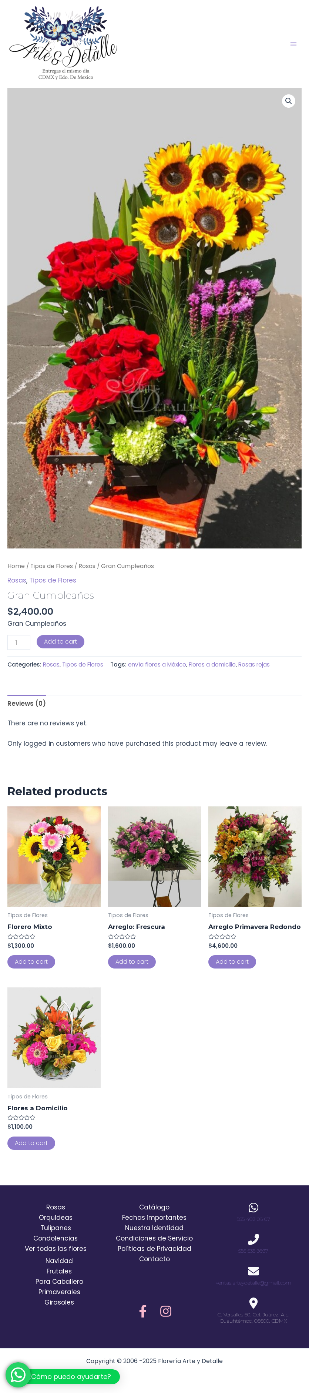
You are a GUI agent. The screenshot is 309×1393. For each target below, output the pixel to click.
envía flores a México (157, 664)
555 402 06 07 (253, 1219)
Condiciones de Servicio (154, 1238)
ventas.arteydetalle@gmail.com (253, 1282)
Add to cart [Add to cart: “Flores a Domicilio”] (31, 1143)
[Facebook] (143, 1311)
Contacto (154, 1259)
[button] (63, 1376)
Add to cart (60, 641)
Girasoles (59, 1302)
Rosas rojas (254, 664)
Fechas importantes (154, 1217)
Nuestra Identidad (154, 1228)
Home (16, 566)
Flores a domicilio (212, 664)
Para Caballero (59, 1281)
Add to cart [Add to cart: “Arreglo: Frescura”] (131, 961)
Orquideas (56, 1217)
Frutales (59, 1271)
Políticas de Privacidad (154, 1248)
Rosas (86, 566)
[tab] (26, 703)
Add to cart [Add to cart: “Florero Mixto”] (31, 961)
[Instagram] (165, 1311)
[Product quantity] (18, 642)
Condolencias (55, 1238)
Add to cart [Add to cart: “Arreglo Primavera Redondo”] (232, 961)
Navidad (59, 1260)
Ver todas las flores (56, 1248)
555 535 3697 (253, 1251)
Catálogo (154, 1207)
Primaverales (59, 1292)
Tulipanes (55, 1228)
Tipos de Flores (51, 566)
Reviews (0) (26, 703)
